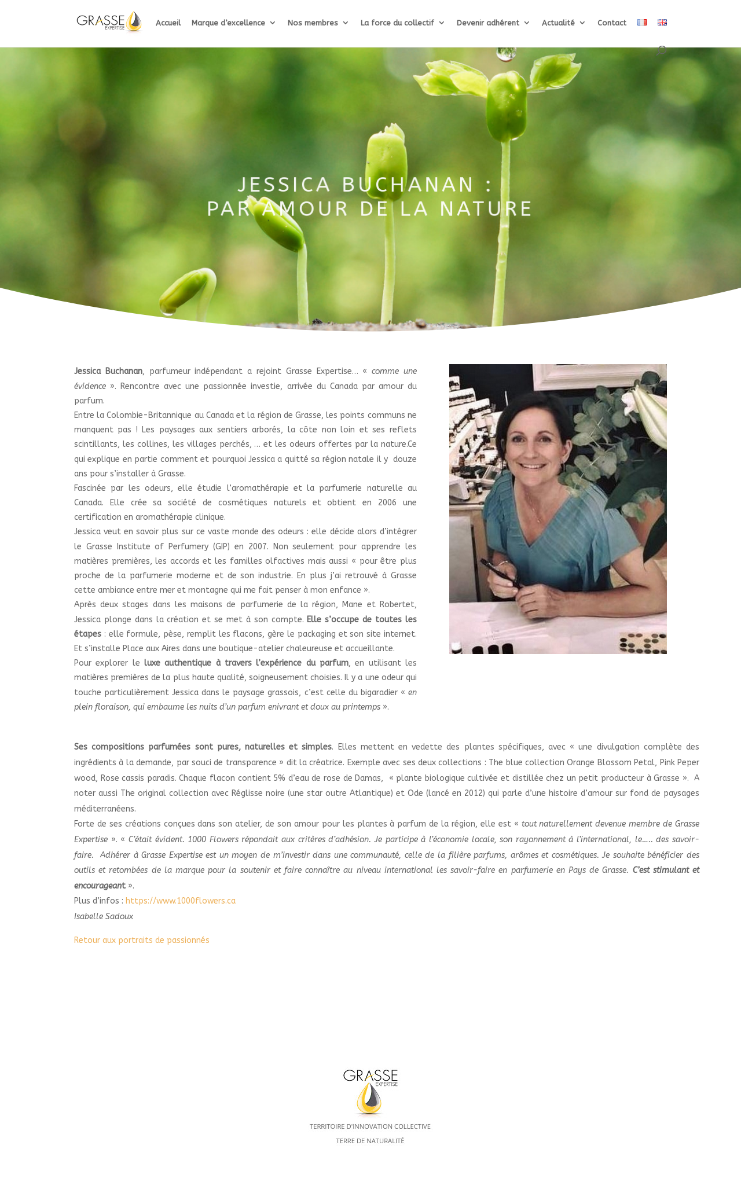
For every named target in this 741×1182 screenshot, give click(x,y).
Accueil (168, 23)
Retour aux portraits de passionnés (142, 940)
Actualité (558, 23)
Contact (611, 23)
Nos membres (313, 23)
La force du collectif (397, 23)
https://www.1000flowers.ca (181, 901)
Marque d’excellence (228, 23)
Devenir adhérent (488, 23)
